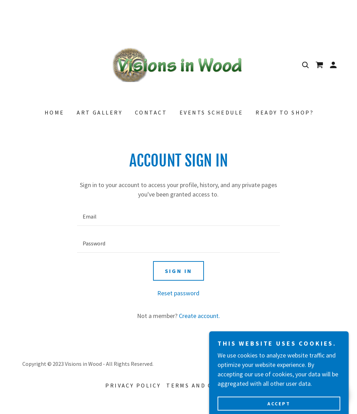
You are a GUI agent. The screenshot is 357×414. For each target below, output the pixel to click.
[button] (333, 65)
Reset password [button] (178, 293)
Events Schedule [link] (211, 112)
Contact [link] (151, 112)
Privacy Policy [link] (133, 385)
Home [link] (54, 112)
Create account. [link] (199, 316)
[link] (178, 64)
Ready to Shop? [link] (285, 112)
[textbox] (178, 216)
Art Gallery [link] (99, 112)
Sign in (178, 270)
